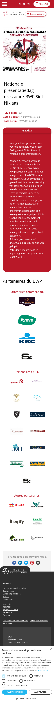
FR (24, 4)
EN (28, 4)
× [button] (51, 649)
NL (20, 4)
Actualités (7, 604)
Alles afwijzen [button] (40, 692)
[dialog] (27, 674)
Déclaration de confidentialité (15, 620)
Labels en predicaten (12, 593)
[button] (27, 698)
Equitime (6, 615)
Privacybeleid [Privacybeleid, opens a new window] (43, 670)
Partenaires (8, 612)
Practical (26, 130)
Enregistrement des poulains (15, 588)
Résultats (7, 607)
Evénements (8, 599)
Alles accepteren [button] (15, 692)
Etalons (6, 596)
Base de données (10, 591)
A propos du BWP (10, 609)
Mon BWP (44, 4)
